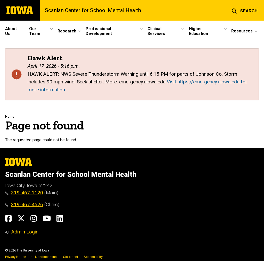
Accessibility (93, 257)
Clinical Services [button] (156, 31)
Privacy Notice (15, 257)
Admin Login (24, 232)
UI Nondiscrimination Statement (54, 257)
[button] (244, 10)
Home (9, 116)
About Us (11, 31)
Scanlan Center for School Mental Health (93, 10)
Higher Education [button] (198, 31)
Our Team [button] (34, 31)
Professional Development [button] (99, 31)
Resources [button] (242, 31)
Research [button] (66, 31)
